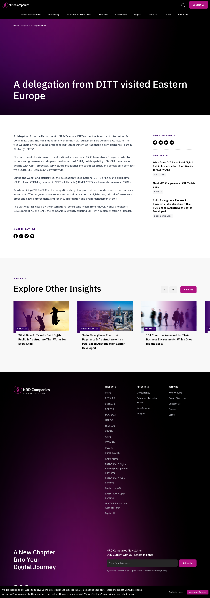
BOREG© (110, 409)
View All (188, 289)
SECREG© (110, 425)
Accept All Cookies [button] (197, 592)
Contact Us (198, 5)
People (172, 409)
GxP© (108, 436)
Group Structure (177, 398)
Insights (137, 16)
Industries (103, 16)
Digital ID (110, 513)
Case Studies (121, 16)
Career (168, 16)
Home (16, 25)
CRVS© (109, 431)
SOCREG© (110, 414)
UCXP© (109, 447)
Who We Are (175, 392)
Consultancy (53, 16)
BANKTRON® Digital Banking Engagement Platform (116, 469)
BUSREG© (110, 403)
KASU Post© (111, 459)
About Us (153, 16)
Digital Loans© (113, 488)
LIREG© (109, 420)
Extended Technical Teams (79, 16)
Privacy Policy (160, 570)
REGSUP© (110, 398)
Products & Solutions (31, 16)
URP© (108, 392)
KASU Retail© (112, 453)
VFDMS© (110, 442)
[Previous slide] (164, 289)
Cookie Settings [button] (176, 592)
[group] (41, 327)
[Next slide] (173, 289)
